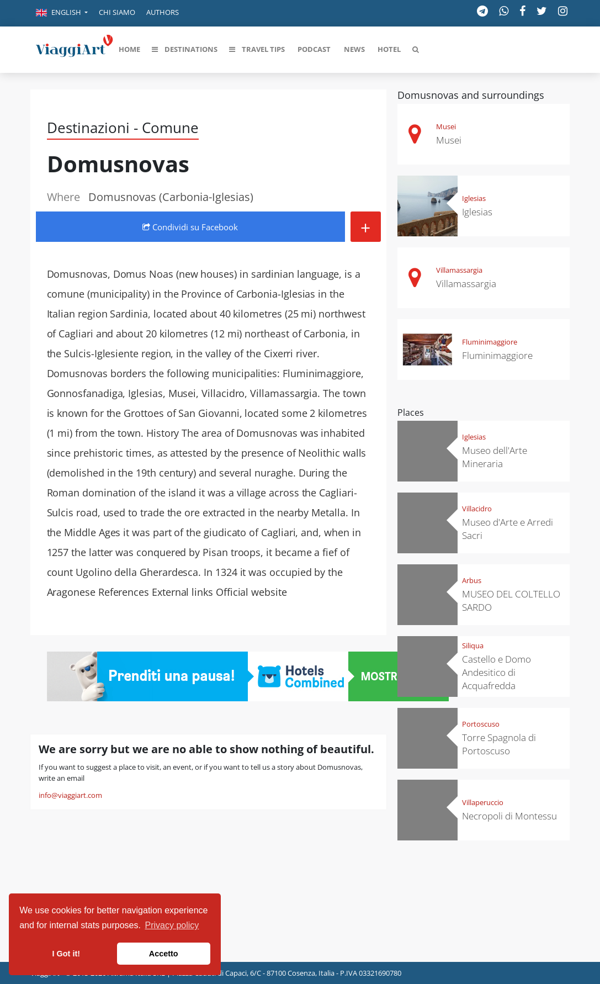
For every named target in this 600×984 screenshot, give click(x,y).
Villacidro (477, 509)
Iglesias (474, 198)
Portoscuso (481, 724)
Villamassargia (459, 270)
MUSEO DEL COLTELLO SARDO (511, 600)
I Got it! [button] (66, 953)
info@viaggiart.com (70, 795)
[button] (61, 13)
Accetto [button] (163, 953)
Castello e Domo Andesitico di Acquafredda (496, 672)
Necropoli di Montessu (509, 816)
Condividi (190, 226)
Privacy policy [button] (172, 925)
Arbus (471, 580)
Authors (162, 12)
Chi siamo (117, 12)
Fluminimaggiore (489, 342)
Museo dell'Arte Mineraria (494, 457)
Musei (446, 126)
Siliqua (473, 645)
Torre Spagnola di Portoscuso (499, 744)
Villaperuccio (482, 802)
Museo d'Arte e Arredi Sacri (507, 529)
